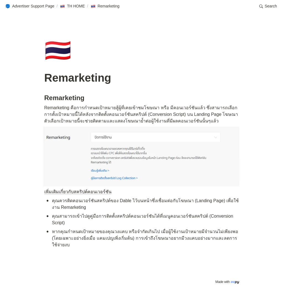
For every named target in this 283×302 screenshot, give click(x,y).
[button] (29, 6)
